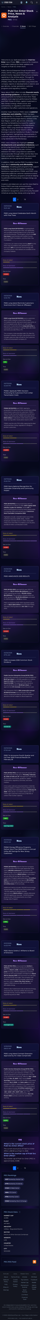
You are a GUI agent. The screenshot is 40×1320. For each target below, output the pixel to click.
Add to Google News (34, 1287)
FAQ (5, 1284)
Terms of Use (15, 1277)
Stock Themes (24, 1291)
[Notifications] (26, 2)
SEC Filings (31, 26)
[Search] (31, 2)
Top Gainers (24, 1280)
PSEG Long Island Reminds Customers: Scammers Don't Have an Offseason (19, 304)
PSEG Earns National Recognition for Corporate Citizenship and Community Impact (19, 488)
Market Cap (8, 1215)
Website (7, 1237)
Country (7, 1243)
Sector (7, 1232)
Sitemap (6, 1290)
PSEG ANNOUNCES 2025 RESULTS (17, 576)
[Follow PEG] (37, 11)
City (5, 1248)
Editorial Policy (6, 1280)
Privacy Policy (15, 1285)
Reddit (34, 1282)
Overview (5, 26)
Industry (7, 1226)
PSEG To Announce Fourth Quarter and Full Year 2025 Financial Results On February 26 (19, 757)
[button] (21, 2)
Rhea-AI (6, 1287)
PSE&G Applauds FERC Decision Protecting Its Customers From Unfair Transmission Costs (18, 393)
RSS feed (34, 1277)
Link (5, 1240)
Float (6, 1221)
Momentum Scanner (25, 1286)
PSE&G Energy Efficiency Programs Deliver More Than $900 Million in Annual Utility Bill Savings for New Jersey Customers (20, 850)
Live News (24, 1294)
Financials (15, 26)
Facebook (34, 1280)
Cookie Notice (15, 1280)
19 (25, 199)
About (6, 1277)
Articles (24, 1277)
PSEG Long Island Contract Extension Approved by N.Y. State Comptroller (18, 1055)
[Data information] (19, 1212)
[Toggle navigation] (36, 2)
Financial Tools (25, 1298)
